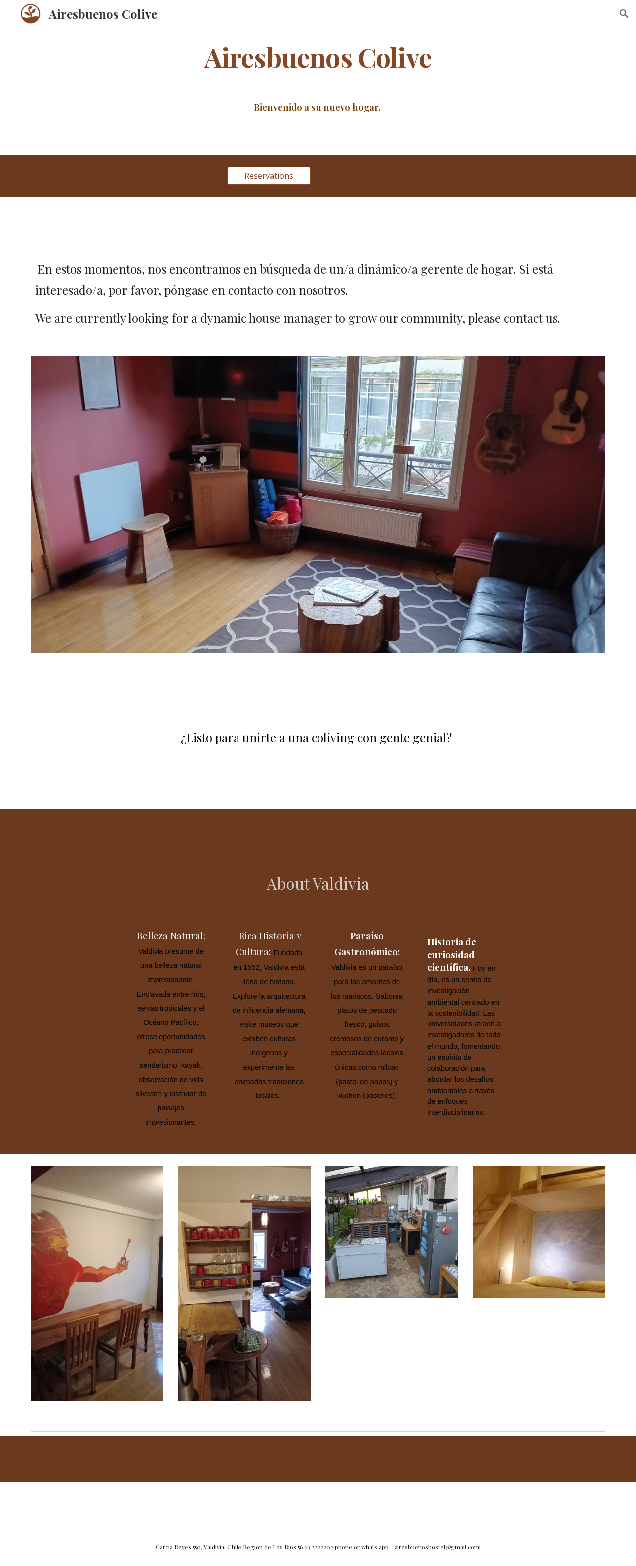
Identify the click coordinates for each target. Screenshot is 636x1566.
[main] (318, 56)
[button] (624, 14)
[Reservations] (269, 175)
